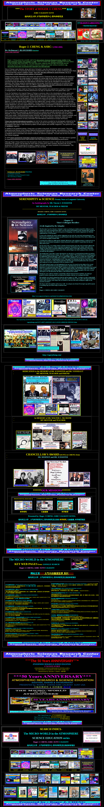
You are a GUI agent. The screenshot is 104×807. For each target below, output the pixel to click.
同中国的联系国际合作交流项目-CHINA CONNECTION (69, 583)
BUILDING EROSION (63, 799)
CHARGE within (73, 545)
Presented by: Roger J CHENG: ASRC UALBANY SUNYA (51, 516)
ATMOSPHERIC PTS (74, 799)
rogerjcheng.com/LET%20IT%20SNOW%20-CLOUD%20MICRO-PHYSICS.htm (52, 322)
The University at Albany (15, 176)
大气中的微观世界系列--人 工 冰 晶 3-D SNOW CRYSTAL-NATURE (19, 606)
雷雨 (29, 586)
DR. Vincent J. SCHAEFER (61, 203)
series (51, 738)
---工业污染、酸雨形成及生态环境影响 (21, 598)
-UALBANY (51, 742)
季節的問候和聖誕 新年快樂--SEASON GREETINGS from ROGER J (67, 634)
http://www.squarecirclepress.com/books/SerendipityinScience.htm (52, 296)
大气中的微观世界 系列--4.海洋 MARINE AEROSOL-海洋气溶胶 (18, 600)
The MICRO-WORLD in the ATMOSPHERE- (37, 559)
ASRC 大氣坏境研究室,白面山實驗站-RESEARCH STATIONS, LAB (19, 622)
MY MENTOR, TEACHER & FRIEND (52, 206)
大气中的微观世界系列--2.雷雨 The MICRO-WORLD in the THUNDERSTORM (22, 589)
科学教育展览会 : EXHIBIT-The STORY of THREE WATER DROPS (19, 628)
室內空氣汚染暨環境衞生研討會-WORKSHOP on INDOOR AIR (64, 598)
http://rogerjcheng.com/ (52, 355)
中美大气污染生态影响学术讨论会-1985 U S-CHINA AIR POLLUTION (66, 592)
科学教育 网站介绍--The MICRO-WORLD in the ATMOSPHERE (65, 623)
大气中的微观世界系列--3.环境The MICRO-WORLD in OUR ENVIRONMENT (21, 595)
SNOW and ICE (34, 545)
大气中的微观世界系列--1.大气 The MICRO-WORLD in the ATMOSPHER (20, 584)
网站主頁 (35, 573)
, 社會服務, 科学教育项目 (72, 520)
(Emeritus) (35, 50)
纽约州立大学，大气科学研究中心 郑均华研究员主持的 (39, 520)
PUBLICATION (81, 545)
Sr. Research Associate (14, 173)
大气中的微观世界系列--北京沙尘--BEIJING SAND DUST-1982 (18, 611)
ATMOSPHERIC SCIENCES (26, 546)
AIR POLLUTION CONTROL (95, 799)
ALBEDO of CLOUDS (53, 799)
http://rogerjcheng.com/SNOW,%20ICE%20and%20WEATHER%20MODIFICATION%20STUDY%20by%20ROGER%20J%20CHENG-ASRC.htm (52, 319)
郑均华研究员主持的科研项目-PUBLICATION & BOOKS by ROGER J (22, 633)
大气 (27, 586)
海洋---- (35, 586)
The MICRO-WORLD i (38, 733)
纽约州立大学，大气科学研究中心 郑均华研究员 (52, 214)
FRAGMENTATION (54, 545)
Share (31, 601)
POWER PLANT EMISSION (22, 799)
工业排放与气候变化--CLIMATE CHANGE (60, 609)
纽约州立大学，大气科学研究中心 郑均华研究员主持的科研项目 (52, 577)
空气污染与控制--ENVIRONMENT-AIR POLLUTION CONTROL (64, 603)
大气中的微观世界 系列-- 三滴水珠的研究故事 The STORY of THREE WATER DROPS (23, 617)
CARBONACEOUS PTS (85, 799)
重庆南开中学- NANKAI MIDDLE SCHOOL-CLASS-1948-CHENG (65, 628)
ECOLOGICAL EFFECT (43, 799)
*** (8, 799)
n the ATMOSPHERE (65, 733)
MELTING (63, 545)
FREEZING (44, 545)
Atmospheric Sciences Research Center (19, 175)
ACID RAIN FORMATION (32, 799)
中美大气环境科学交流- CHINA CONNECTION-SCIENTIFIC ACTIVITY (66, 588)
